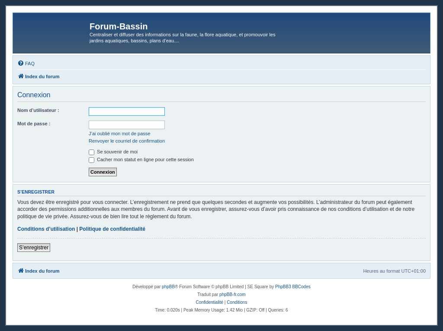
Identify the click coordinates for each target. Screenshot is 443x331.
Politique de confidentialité (112, 229)
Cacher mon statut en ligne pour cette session (141, 159)
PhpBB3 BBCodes (293, 286)
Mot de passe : (33, 123)
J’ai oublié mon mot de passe (119, 133)
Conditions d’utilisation (46, 229)
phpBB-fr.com (232, 294)
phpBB (168, 286)
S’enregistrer (33, 248)
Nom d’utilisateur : (38, 110)
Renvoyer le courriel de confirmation (127, 140)
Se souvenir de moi (113, 151)
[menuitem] (26, 63)
